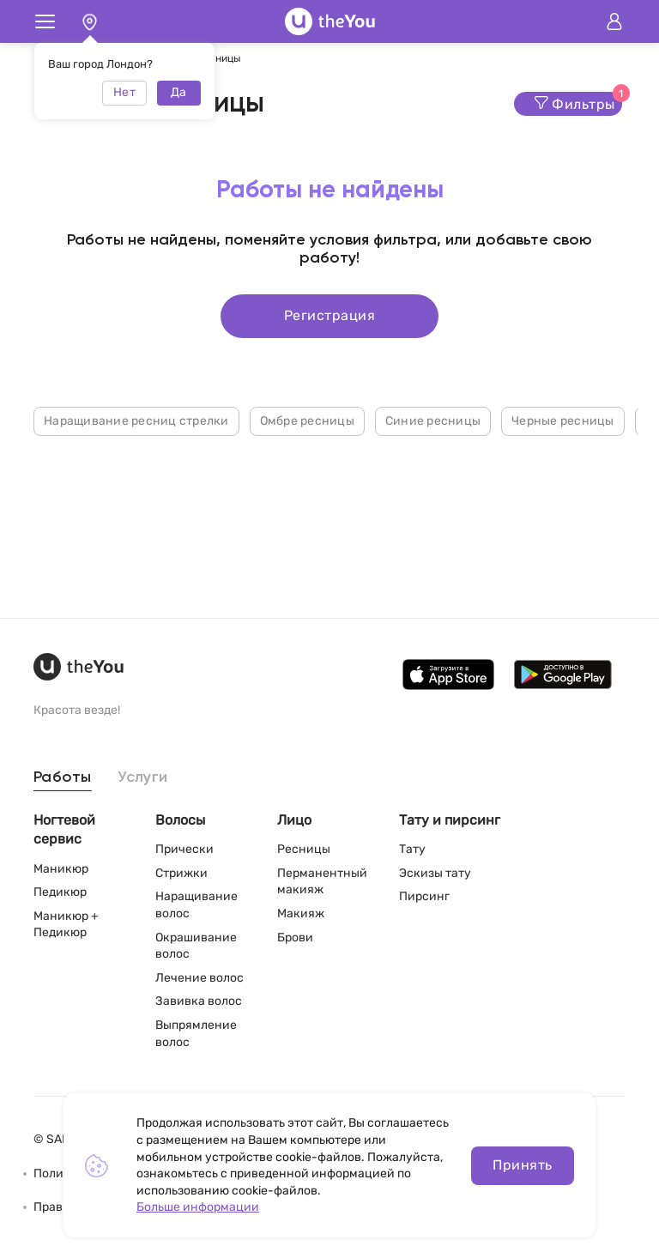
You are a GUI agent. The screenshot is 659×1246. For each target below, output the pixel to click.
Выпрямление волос (196, 1033)
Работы (62, 777)
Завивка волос (198, 1001)
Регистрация (329, 315)
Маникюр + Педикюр (66, 925)
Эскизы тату (435, 873)
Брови (295, 937)
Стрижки (181, 873)
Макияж (300, 913)
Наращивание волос (196, 905)
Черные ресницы (562, 421)
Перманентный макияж (322, 882)
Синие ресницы (433, 421)
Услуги (143, 777)
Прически (184, 849)
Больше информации (197, 1207)
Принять (522, 1165)
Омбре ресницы (307, 421)
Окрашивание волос (196, 946)
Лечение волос (199, 978)
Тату (412, 849)
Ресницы (303, 849)
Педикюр (60, 892)
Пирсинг (424, 896)
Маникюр (60, 869)
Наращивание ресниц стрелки (136, 421)
